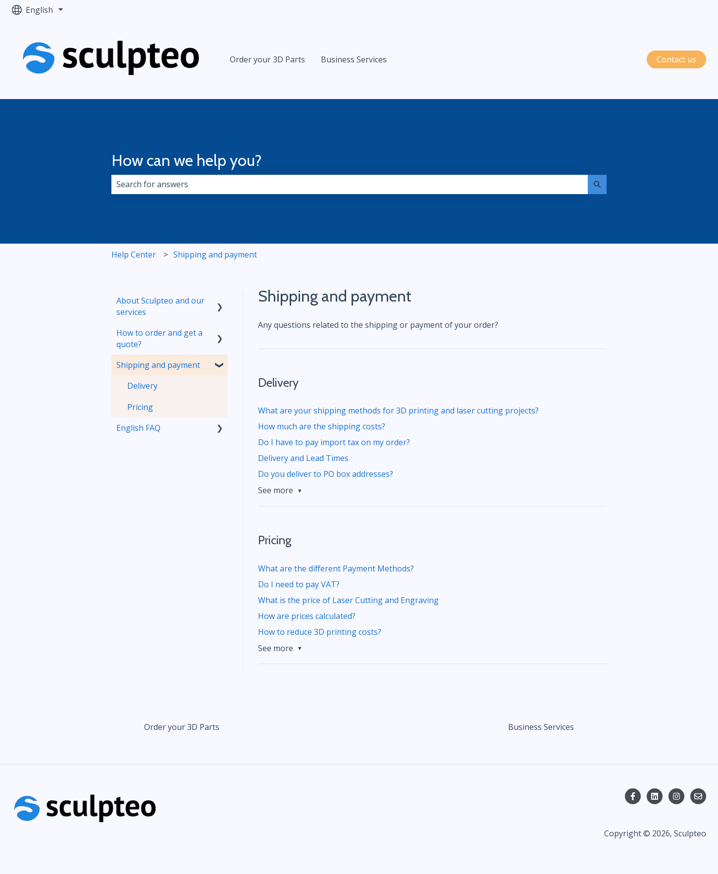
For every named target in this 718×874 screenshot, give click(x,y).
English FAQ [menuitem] (138, 427)
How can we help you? (186, 160)
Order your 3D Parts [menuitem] (181, 726)
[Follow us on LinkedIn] (655, 796)
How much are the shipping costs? (321, 426)
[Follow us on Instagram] (676, 796)
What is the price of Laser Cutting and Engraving (348, 600)
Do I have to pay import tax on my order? (334, 442)
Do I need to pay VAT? (299, 584)
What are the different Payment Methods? (336, 568)
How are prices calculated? (307, 616)
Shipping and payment (215, 254)
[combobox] (349, 184)
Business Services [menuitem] (541, 726)
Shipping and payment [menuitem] (158, 365)
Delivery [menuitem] (142, 385)
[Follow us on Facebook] (633, 796)
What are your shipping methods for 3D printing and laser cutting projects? (398, 410)
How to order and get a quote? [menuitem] (159, 338)
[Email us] (698, 796)
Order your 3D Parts (267, 59)
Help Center (133, 254)
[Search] (597, 184)
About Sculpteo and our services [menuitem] (160, 306)
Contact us (676, 59)
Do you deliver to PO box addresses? (325, 473)
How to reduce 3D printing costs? (319, 631)
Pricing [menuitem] (140, 407)
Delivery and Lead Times (303, 458)
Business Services (354, 59)
